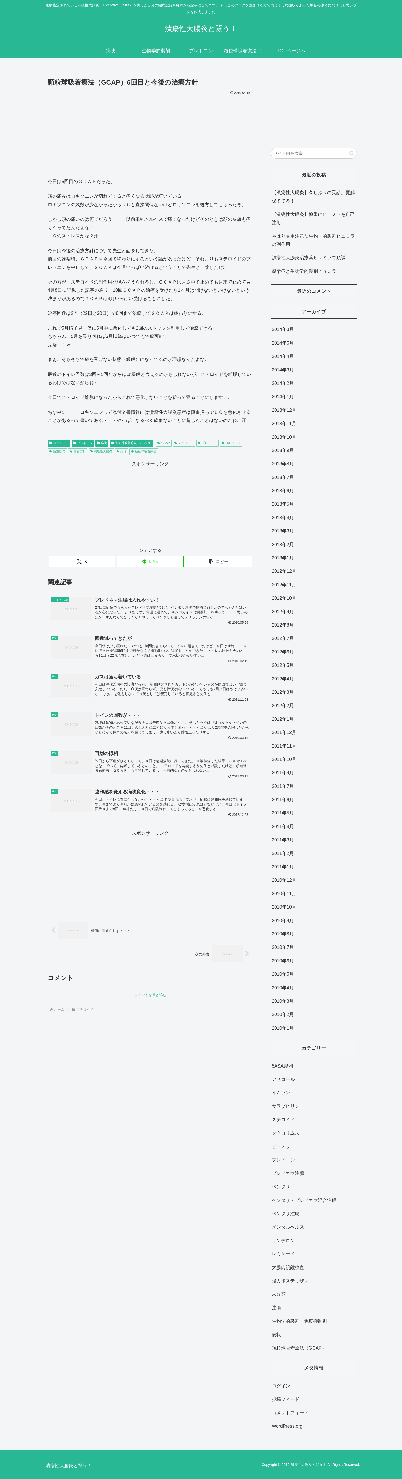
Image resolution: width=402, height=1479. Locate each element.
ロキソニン (231, 443)
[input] (314, 153)
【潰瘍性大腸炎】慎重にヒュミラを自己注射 (313, 218)
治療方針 (78, 451)
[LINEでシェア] (150, 561)
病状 (102, 443)
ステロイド (59, 443)
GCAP (163, 443)
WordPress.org (287, 1426)
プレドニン (83, 443)
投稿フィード (285, 1399)
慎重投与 (57, 451)
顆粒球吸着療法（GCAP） (131, 443)
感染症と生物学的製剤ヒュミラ (304, 271)
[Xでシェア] (82, 561)
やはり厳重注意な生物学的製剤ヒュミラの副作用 (313, 240)
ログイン (281, 1386)
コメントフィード (290, 1412)
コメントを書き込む (150, 995)
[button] (218, 561)
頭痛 (122, 451)
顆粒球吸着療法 (143, 451)
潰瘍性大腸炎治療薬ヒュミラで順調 (309, 257)
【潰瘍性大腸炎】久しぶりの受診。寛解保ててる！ (313, 196)
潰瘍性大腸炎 (101, 451)
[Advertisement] (150, 135)
